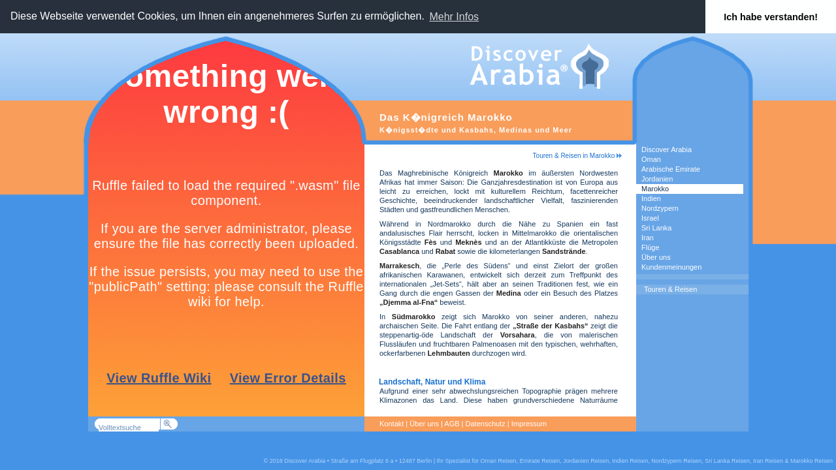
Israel (650, 218)
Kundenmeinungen (671, 267)
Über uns (656, 257)
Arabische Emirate (670, 169)
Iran (647, 238)
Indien (651, 198)
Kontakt (391, 424)
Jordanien (657, 179)
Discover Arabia (666, 149)
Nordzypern (660, 208)
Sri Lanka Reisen (727, 461)
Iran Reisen (768, 461)
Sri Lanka (656, 228)
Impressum (529, 424)
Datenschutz (486, 424)
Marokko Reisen (811, 461)
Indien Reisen (630, 461)
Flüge (650, 247)
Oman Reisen (499, 461)
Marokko (655, 189)
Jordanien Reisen (586, 461)
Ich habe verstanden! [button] (771, 17)
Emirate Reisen (540, 461)
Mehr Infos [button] (454, 16)
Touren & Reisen (670, 289)
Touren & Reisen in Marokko (577, 155)
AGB (451, 424)
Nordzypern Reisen (676, 461)
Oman (651, 159)
